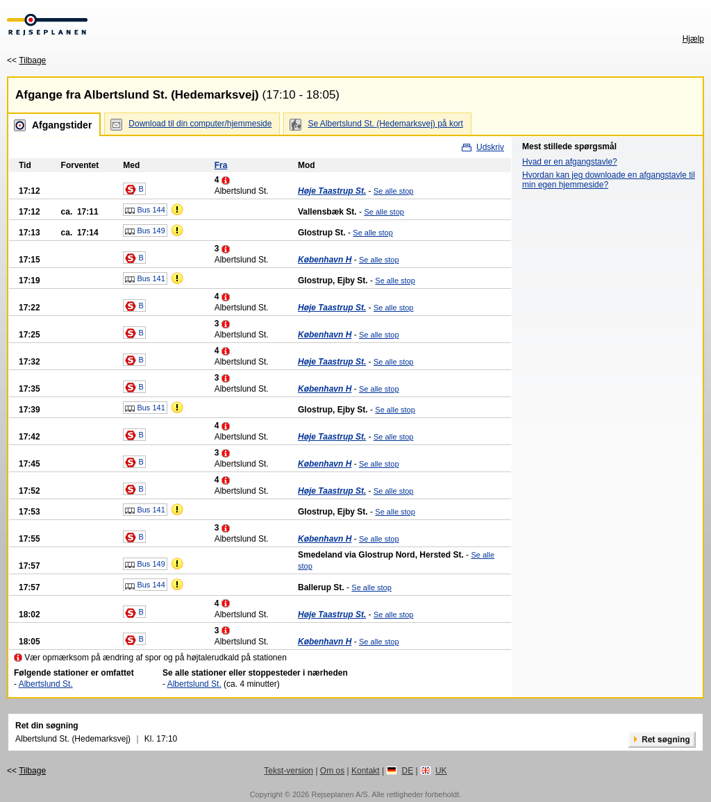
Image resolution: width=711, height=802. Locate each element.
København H (324, 260)
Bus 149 (145, 231)
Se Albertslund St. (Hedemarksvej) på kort (385, 123)
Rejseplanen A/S (339, 794)
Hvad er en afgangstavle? (569, 162)
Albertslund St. (46, 684)
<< (26, 60)
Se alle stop (393, 191)
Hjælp (693, 39)
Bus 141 (145, 279)
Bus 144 (145, 210)
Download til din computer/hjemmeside (199, 123)
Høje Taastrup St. (332, 191)
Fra (221, 165)
